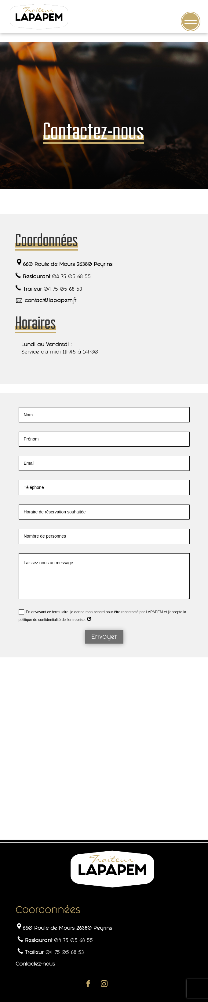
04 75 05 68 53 (63, 288)
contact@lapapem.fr (50, 300)
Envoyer (104, 636)
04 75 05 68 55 (71, 276)
